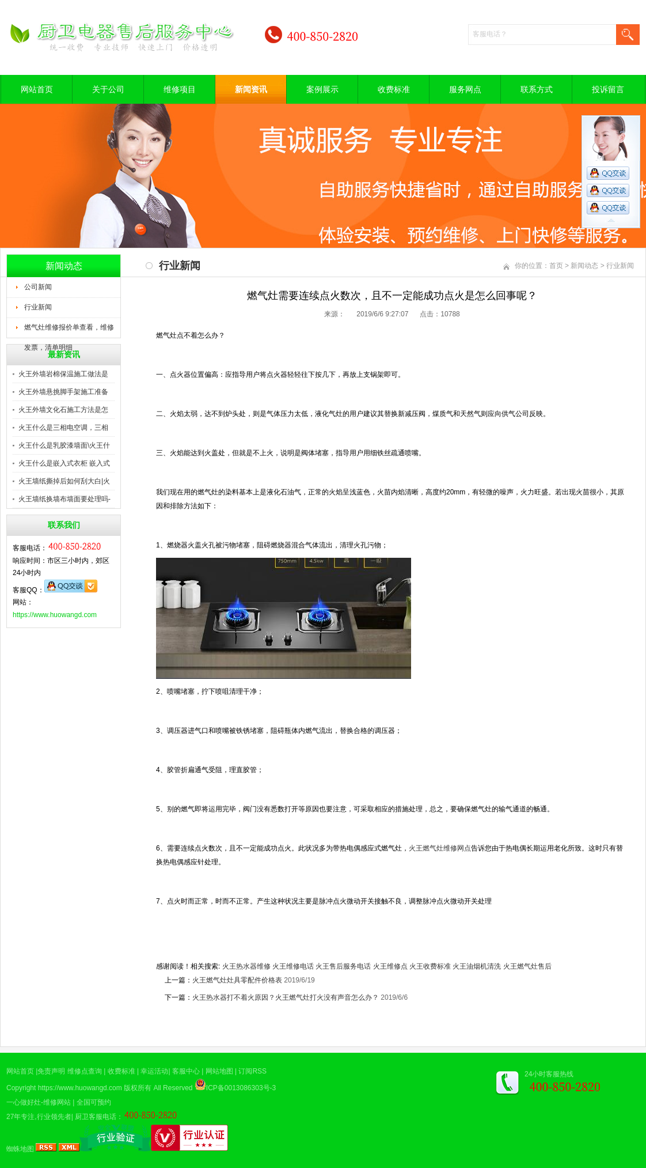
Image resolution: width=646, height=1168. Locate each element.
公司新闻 (38, 287)
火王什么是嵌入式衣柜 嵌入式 (64, 463)
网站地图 (219, 1071)
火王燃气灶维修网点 (440, 848)
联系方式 (536, 89)
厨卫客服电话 (95, 1117)
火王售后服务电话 (343, 966)
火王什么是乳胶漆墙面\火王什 (64, 445)
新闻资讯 (251, 89)
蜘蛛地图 (20, 1149)
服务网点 (465, 89)
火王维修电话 (293, 966)
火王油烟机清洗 (477, 966)
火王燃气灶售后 (527, 966)
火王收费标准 (430, 966)
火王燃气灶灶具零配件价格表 (237, 980)
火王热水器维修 (246, 966)
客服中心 (186, 1071)
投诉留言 (608, 89)
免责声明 (51, 1071)
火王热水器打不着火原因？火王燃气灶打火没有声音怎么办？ (285, 997)
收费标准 (394, 89)
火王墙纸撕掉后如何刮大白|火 (64, 481)
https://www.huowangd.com (55, 615)
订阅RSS (252, 1071)
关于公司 (108, 89)
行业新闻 (38, 307)
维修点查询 (84, 1071)
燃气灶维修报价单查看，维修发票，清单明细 (69, 330)
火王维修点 (390, 966)
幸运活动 (154, 1071)
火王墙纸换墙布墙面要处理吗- (64, 499)
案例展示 (322, 89)
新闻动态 (584, 266)
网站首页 (37, 89)
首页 (556, 266)
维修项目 (180, 89)
